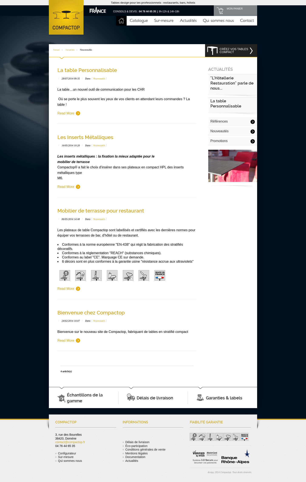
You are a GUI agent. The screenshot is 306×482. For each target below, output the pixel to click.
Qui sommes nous (218, 20)
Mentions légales (136, 453)
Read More (65, 113)
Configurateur (67, 453)
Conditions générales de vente (145, 449)
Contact (247, 20)
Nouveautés (99, 78)
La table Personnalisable (87, 70)
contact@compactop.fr (70, 442)
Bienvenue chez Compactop (91, 313)
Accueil (121, 20)
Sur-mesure (164, 20)
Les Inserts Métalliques (85, 137)
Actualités (188, 20)
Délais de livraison (137, 442)
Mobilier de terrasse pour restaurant (100, 211)
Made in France (98, 10)
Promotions (219, 141)
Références (219, 121)
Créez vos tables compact (234, 51)
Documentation (135, 457)
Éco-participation (136, 446)
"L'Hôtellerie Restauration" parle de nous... (232, 83)
